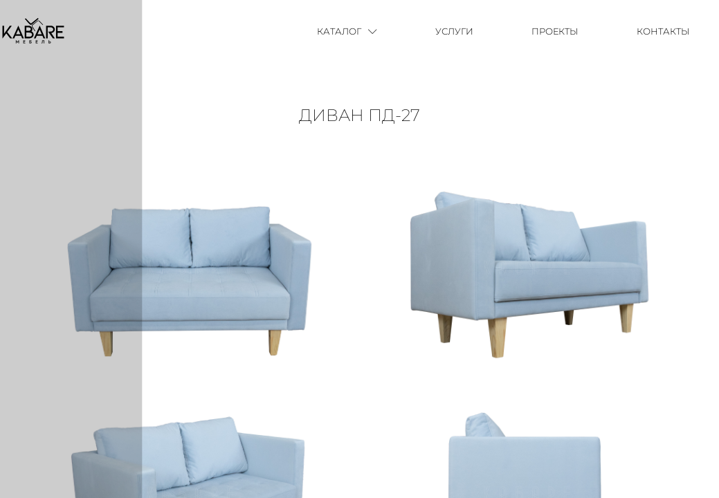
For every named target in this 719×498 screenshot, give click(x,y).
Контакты (663, 31)
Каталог (347, 31)
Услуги (454, 31)
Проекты (555, 31)
